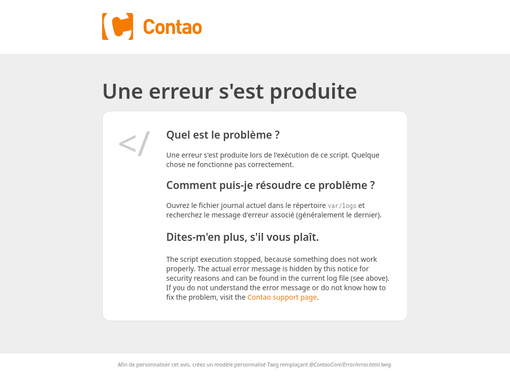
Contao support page (282, 297)
